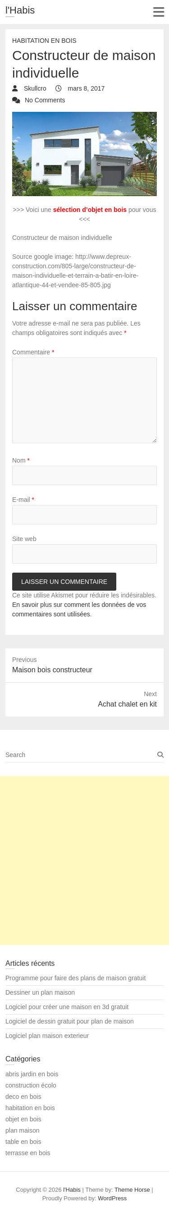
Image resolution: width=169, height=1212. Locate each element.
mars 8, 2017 (85, 88)
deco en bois (23, 1096)
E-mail (23, 499)
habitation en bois (44, 40)
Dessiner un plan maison (40, 992)
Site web (24, 538)
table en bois (23, 1141)
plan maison (22, 1130)
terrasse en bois (27, 1153)
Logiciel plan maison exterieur (47, 1035)
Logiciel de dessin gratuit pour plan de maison (69, 1021)
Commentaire (33, 352)
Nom (21, 460)
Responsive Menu (158, 12)
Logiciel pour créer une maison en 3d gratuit (66, 1006)
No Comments (45, 100)
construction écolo (30, 1085)
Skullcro (34, 88)
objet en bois (23, 1119)
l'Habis (20, 10)
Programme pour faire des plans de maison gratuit (75, 978)
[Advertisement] (84, 860)
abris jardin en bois (32, 1074)
